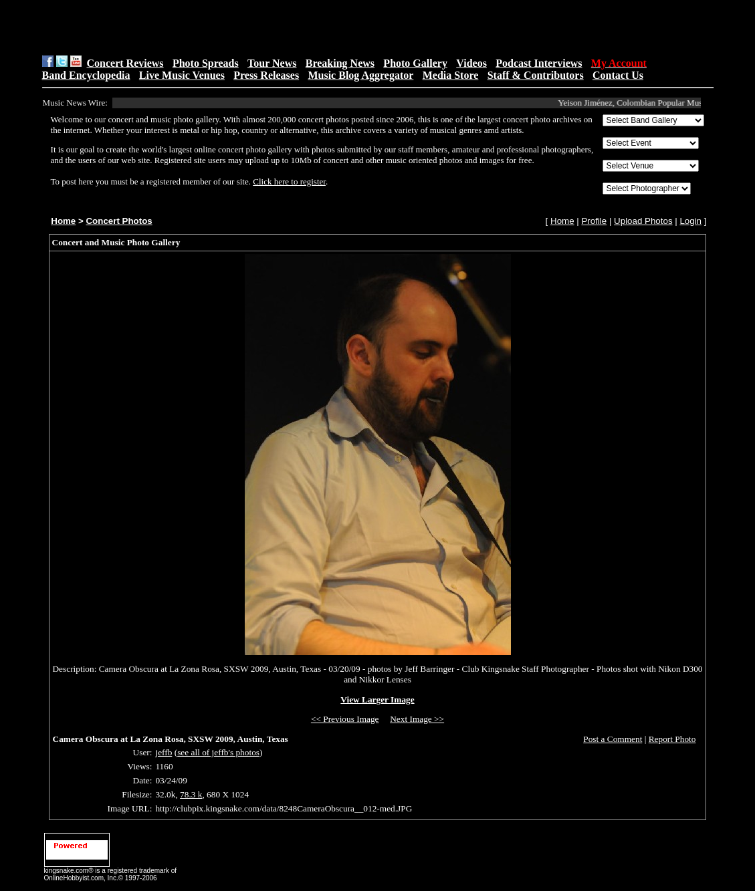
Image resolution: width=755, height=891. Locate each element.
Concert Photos (119, 221)
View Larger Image (377, 699)
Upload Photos (643, 221)
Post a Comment (612, 739)
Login (690, 221)
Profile (594, 221)
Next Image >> (417, 719)
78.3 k (191, 794)
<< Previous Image (345, 719)
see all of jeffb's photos (218, 752)
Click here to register (289, 181)
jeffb (163, 752)
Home (63, 221)
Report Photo (672, 739)
